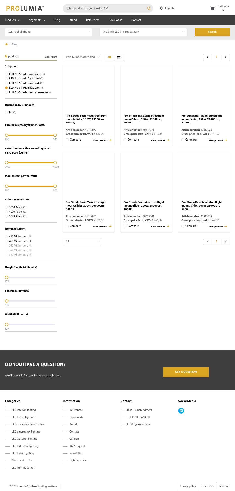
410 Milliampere (20, 236)
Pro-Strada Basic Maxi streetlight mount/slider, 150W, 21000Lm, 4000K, (144, 119)
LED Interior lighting (24, 410)
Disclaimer (208, 486)
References (92, 20)
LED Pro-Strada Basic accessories (30, 92)
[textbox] (108, 8)
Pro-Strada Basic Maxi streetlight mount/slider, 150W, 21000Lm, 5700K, (201, 119)
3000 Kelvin (17, 207)
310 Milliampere (20, 254)
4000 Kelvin (17, 211)
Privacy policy (188, 486)
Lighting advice (78, 460)
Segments (35, 20)
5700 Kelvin (17, 216)
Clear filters (51, 57)
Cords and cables (22, 460)
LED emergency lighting (26, 431)
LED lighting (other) (23, 467)
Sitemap (224, 486)
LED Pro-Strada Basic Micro (27, 74)
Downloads (115, 20)
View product (102, 140)
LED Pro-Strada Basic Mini (26, 78)
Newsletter (75, 453)
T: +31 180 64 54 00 (138, 417)
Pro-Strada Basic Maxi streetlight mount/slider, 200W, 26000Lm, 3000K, (86, 206)
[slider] (31, 135)
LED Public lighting (23, 453)
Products (10, 20)
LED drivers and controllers (28, 424)
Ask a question (186, 371)
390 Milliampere (20, 250)
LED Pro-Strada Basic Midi (26, 83)
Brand (73, 20)
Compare (75, 139)
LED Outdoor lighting (24, 438)
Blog (57, 20)
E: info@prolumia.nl (138, 424)
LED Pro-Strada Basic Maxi (26, 87)
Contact (136, 20)
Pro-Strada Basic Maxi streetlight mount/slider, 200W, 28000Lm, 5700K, (201, 206)
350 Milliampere (20, 245)
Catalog (74, 438)
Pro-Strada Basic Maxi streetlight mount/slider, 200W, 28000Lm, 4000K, (144, 206)
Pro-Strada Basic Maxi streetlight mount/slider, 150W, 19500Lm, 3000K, (86, 119)
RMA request (77, 446)
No (12, 112)
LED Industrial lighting (25, 446)
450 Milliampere (20, 241)
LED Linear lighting (23, 417)
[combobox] (108, 8)
